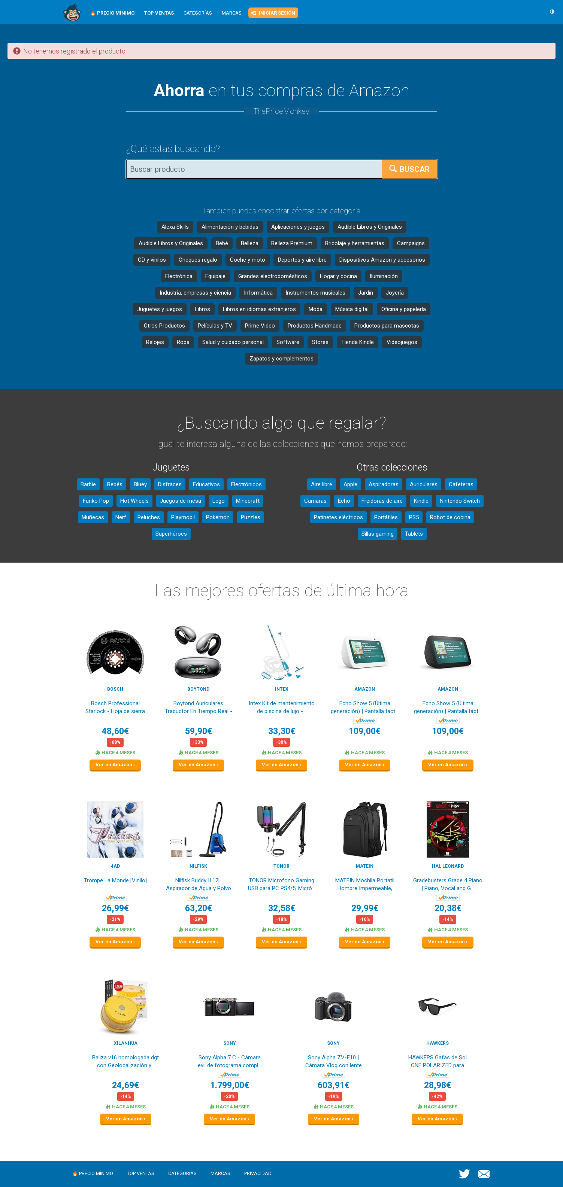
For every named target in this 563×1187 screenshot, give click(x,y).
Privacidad (258, 1173)
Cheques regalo (198, 259)
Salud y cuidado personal (233, 342)
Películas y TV (215, 325)
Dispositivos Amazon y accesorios (382, 259)
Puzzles (250, 517)
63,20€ (198, 908)
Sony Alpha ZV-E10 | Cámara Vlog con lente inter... (333, 1062)
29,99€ (364, 908)
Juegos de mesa (180, 500)
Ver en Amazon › (115, 764)
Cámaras (315, 500)
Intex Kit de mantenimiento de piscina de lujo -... (282, 707)
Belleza (249, 243)
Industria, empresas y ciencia (195, 292)
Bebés (114, 484)
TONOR (281, 866)
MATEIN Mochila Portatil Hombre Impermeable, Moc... (364, 885)
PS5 (414, 517)
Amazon (364, 689)
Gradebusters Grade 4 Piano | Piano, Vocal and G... (447, 884)
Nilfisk (198, 866)
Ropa (183, 342)
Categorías (198, 13)
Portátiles (386, 517)
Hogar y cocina (338, 276)
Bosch (115, 689)
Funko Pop (96, 500)
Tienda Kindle (357, 342)
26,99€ (115, 908)
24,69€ (125, 1085)
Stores (320, 342)
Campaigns (411, 243)
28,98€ (437, 1085)
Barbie (88, 484)
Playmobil (183, 517)
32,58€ (281, 908)
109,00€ (365, 731)
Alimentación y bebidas (230, 226)
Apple (350, 484)
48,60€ (115, 731)
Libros (202, 309)
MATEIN (364, 866)
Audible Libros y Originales (370, 226)
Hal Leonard (448, 866)
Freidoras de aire (382, 500)
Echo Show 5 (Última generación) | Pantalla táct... (365, 707)
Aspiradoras (384, 484)
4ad (115, 866)
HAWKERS (437, 1043)
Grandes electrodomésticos (272, 276)
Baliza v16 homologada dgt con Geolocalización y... (125, 1061)
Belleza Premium (291, 243)
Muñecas (93, 517)
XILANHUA (125, 1043)
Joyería (395, 292)
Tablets (414, 533)
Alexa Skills (175, 226)
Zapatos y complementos (281, 358)
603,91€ (333, 1085)
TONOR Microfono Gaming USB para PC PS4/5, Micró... (281, 884)
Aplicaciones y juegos (298, 226)
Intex (281, 689)
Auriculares (424, 484)
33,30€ (281, 731)
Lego (218, 500)
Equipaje (215, 276)
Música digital (352, 309)
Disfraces (170, 484)
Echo (344, 500)
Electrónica (179, 276)
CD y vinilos (152, 259)
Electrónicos (246, 484)
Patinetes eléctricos (338, 517)
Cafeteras (461, 484)
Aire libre (321, 484)
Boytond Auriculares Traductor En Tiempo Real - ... (198, 708)
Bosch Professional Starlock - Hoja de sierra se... (115, 708)
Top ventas (140, 1173)
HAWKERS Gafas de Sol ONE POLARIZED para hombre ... (437, 1062)
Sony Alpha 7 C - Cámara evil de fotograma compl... (229, 1061)
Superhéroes (171, 533)
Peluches (148, 517)
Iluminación (384, 276)
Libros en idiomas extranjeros (259, 309)
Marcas (232, 13)
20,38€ (448, 908)
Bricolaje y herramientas (354, 243)
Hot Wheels (134, 500)
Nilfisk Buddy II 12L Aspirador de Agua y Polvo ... (198, 885)
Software (287, 342)
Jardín (365, 292)
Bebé (222, 243)
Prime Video (260, 325)
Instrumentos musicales (315, 292)
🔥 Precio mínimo (92, 1173)
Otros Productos (164, 325)
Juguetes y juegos (159, 309)
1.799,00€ (229, 1085)
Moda (316, 309)
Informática (258, 292)
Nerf (120, 517)
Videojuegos (402, 342)
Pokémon (218, 517)
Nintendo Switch (460, 500)
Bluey (140, 484)
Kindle (421, 500)
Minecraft (248, 500)
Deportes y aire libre (302, 259)
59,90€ (198, 731)
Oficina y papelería (403, 309)
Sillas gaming (377, 533)
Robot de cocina (450, 517)
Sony (229, 1043)
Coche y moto (247, 259)
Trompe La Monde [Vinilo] (115, 880)
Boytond (198, 689)
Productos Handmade (315, 325)
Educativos (206, 484)
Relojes (155, 342)
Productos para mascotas (386, 325)
